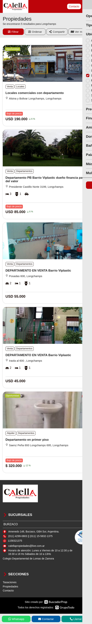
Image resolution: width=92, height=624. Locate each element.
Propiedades (10, 586)
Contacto (74, 6)
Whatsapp (16, 619)
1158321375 (15, 540)
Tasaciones (9, 582)
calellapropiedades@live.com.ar (26, 545)
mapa (79, 31)
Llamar (76, 619)
